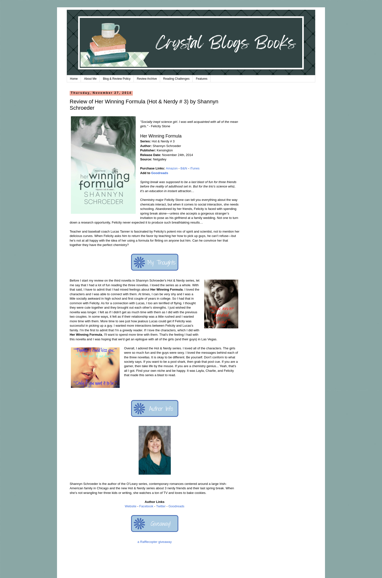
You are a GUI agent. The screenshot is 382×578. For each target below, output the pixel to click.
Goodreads (159, 173)
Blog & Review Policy (116, 78)
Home (74, 78)
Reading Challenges (176, 78)
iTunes (195, 168)
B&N (184, 168)
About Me (90, 78)
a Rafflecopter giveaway (154, 542)
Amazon (172, 168)
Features (201, 78)
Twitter (161, 506)
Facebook (146, 506)
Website (130, 506)
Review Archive (147, 78)
